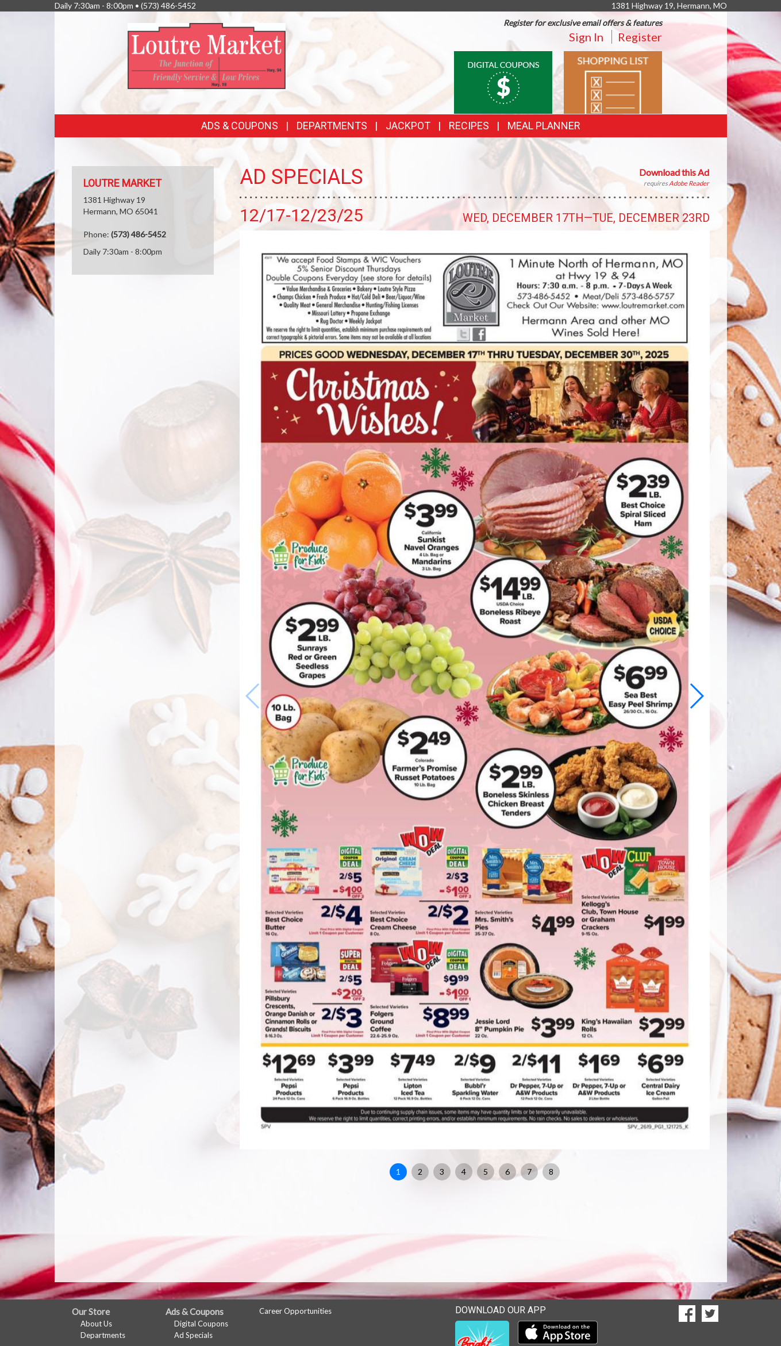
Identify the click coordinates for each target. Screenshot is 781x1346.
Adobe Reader (689, 183)
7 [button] (529, 1171)
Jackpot (408, 126)
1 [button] (398, 1171)
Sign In (586, 37)
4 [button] (463, 1171)
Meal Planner (543, 126)
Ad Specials (193, 1335)
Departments (102, 1335)
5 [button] (485, 1171)
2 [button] (420, 1171)
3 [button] (442, 1171)
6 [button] (507, 1171)
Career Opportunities (295, 1311)
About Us (96, 1323)
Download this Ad (674, 172)
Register (640, 37)
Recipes (469, 126)
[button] (696, 696)
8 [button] (551, 1171)
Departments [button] (332, 126)
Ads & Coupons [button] (239, 126)
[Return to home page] (207, 55)
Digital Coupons (201, 1323)
